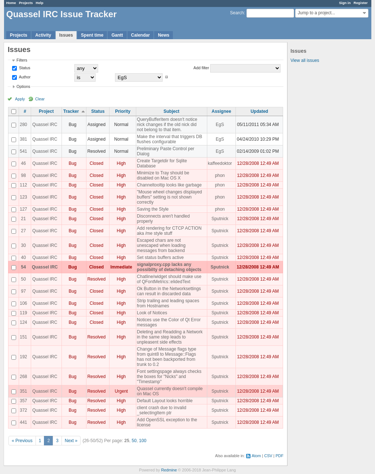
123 (23, 197)
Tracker (71, 111)
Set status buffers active (160, 257)
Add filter (201, 68)
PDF (279, 455)
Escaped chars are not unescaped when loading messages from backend (161, 245)
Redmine (169, 470)
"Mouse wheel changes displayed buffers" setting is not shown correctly (169, 197)
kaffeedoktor (220, 163)
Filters (21, 60)
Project (46, 111)
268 (23, 376)
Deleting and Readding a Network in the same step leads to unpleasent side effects (170, 337)
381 (23, 139)
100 (142, 440)
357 (23, 400)
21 (23, 218)
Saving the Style (153, 209)
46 (23, 163)
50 (23, 279)
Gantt (117, 35)
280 (23, 124)
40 (23, 257)
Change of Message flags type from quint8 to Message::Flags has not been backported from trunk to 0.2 (166, 357)
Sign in (345, 3)
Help (40, 3)
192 (23, 356)
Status (24, 68)
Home (11, 3)
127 (23, 209)
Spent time (92, 35)
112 (23, 185)
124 (23, 322)
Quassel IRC (44, 124)
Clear (40, 99)
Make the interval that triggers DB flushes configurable (169, 139)
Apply (20, 99)
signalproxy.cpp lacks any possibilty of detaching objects (169, 267)
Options (23, 86)
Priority (122, 111)
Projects (26, 3)
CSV (268, 455)
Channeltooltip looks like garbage (169, 185)
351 (23, 391)
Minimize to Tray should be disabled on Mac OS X (163, 175)
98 (23, 175)
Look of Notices (152, 312)
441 (23, 422)
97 (23, 291)
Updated (259, 111)
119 (23, 312)
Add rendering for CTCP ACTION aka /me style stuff (169, 231)
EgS (220, 124)
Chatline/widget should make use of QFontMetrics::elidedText (169, 279)
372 (23, 410)
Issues (66, 35)
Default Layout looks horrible (165, 400)
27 (23, 230)
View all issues (304, 60)
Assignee (221, 111)
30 (23, 245)
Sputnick (219, 218)
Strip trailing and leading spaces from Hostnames (168, 303)
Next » (71, 440)
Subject (171, 111)
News (163, 35)
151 (23, 337)
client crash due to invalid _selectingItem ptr (161, 410)
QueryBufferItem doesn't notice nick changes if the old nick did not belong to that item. (167, 124)
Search (237, 12)
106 (23, 303)
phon (220, 175)
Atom (256, 455)
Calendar (140, 35)
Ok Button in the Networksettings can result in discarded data (169, 291)
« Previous (22, 440)
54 (23, 267)
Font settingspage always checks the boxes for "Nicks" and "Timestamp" (169, 376)
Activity (43, 35)
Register (361, 3)
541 (23, 151)
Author (24, 77)
